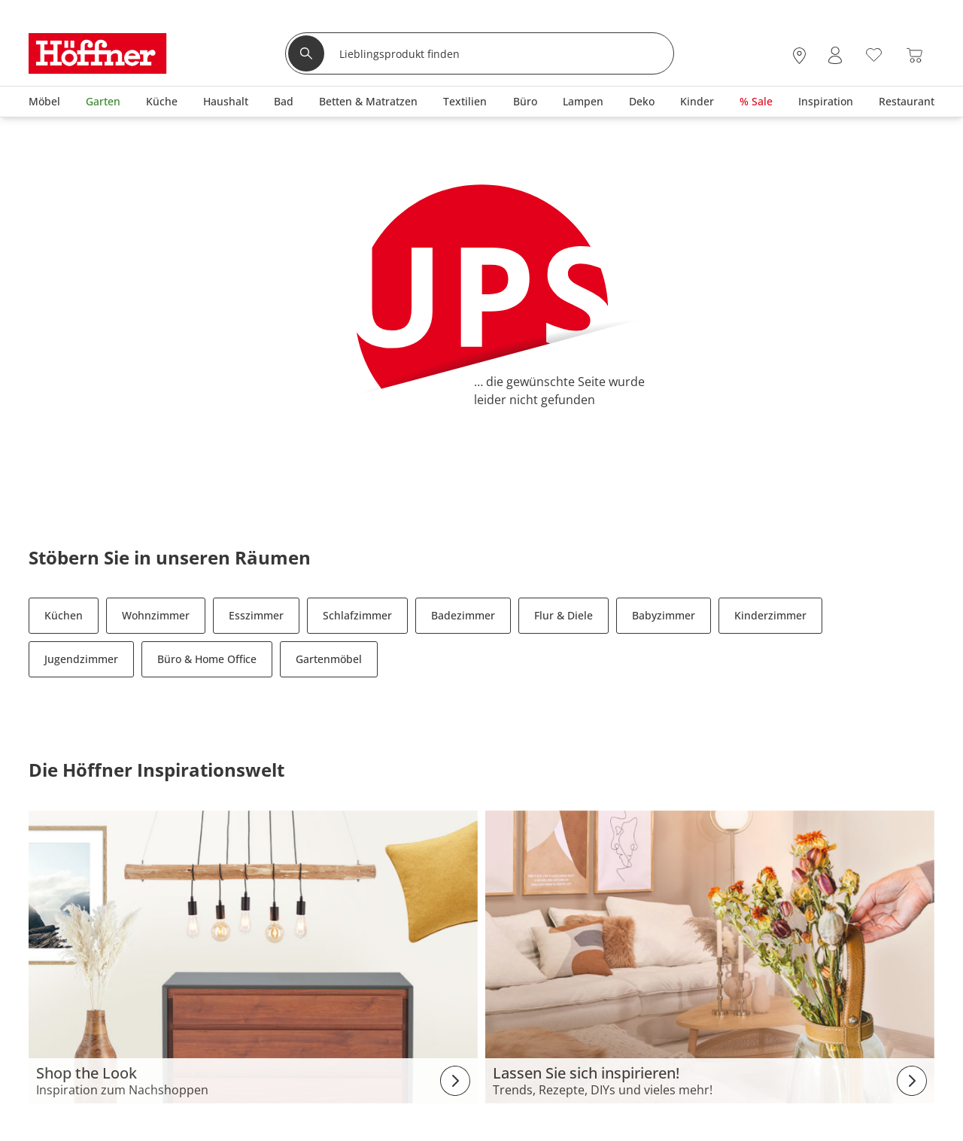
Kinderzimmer (770, 615)
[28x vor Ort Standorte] (799, 55)
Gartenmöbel (329, 659)
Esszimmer (256, 615)
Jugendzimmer (81, 659)
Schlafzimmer (357, 615)
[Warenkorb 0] (914, 55)
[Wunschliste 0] (873, 54)
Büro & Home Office (207, 659)
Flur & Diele (563, 615)
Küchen (63, 615)
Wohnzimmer (156, 615)
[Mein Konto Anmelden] (835, 55)
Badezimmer (463, 615)
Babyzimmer (663, 615)
